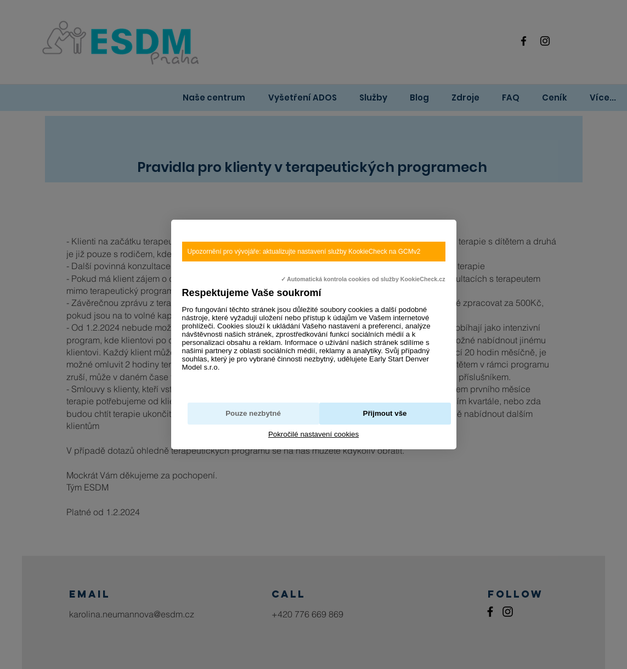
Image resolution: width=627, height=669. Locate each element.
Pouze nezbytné (253, 413)
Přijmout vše (385, 413)
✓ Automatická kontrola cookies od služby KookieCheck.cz (363, 279)
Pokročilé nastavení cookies (313, 434)
